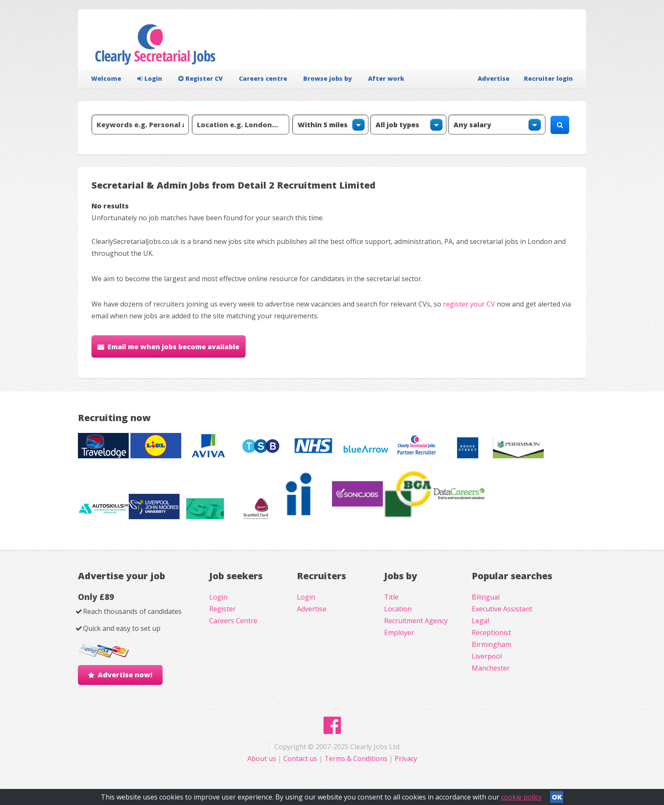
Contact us (301, 758)
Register (222, 608)
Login (149, 78)
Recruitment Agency (416, 620)
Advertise (493, 78)
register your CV (469, 304)
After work (386, 78)
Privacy (406, 758)
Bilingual (486, 597)
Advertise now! (125, 674)
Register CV (200, 78)
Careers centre (263, 78)
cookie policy (521, 797)
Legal (480, 620)
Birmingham (491, 644)
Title (391, 597)
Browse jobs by (327, 78)
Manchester (491, 668)
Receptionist (491, 632)
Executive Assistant (502, 608)
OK (557, 797)
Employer (399, 632)
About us (262, 758)
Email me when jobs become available (173, 346)
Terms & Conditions (355, 758)
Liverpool (487, 656)
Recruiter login (548, 78)
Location (398, 608)
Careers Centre (233, 620)
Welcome (106, 78)
